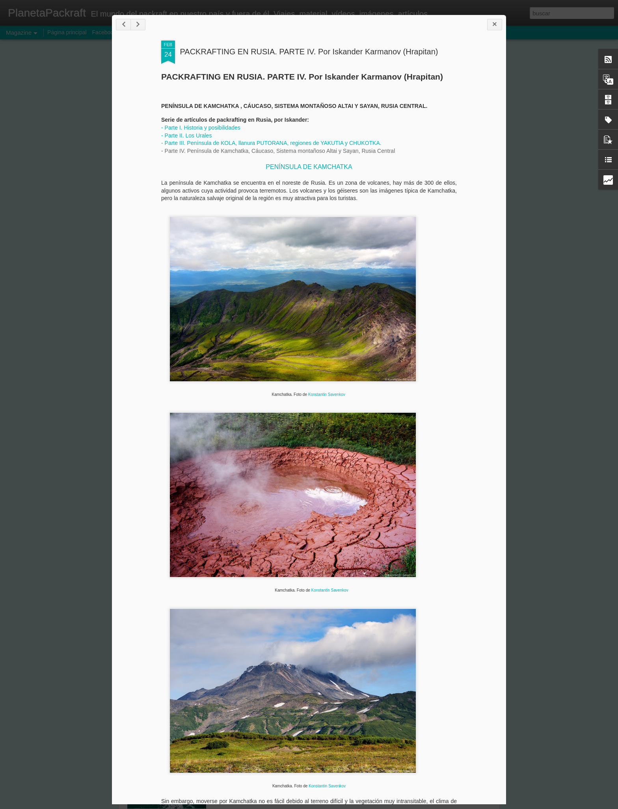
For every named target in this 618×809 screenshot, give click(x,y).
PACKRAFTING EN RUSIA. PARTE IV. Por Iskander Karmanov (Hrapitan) (309, 51)
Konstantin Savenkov (326, 394)
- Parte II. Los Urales (186, 135)
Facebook (104, 32)
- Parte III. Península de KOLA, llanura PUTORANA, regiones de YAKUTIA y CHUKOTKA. (271, 143)
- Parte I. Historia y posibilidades (201, 127)
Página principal (67, 32)
